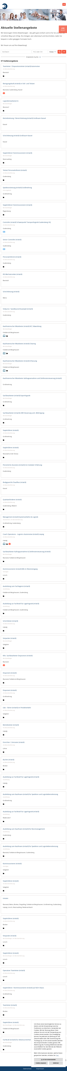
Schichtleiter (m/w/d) (10, 621)
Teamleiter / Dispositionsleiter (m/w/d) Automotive (21, 66)
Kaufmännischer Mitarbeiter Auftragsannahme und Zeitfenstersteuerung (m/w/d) (32, 378)
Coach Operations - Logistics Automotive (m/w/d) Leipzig (23, 534)
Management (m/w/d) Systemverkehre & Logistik (20, 517)
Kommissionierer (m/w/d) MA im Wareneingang (20, 569)
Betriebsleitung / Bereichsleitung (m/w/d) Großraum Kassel (24, 118)
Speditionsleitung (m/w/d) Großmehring (17, 188)
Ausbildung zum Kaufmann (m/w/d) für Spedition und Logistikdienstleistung (30, 794)
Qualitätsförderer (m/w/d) (12, 500)
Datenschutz (27, 1069)
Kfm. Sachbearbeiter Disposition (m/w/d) (17, 656)
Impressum (40, 1069)
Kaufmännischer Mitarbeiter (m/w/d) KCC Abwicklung (22, 326)
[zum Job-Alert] (63, 29)
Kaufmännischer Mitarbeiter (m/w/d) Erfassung (20, 361)
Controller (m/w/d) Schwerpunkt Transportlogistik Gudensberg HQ (27, 222)
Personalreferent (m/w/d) (12, 257)
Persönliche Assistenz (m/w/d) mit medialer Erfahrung (22, 465)
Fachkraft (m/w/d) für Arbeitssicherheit (17, 1040)
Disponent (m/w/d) (9, 673)
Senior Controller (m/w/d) (12, 240)
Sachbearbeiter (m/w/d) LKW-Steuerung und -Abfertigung (23, 413)
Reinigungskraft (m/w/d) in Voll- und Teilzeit (19, 84)
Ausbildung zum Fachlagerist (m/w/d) (16, 586)
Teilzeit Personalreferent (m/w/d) (15, 170)
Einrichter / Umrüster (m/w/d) (13, 742)
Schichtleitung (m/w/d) (11, 292)
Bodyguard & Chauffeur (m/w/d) (14, 482)
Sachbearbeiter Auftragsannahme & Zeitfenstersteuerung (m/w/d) (26, 552)
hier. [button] (57, 1055)
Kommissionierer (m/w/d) (12, 864)
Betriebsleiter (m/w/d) (11, 725)
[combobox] (52, 52)
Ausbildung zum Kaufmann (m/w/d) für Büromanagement (24, 829)
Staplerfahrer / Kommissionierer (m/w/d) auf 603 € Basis (23, 988)
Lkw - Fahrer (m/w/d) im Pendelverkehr (17, 708)
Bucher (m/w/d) (8, 760)
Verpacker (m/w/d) (9, 638)
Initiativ (5, 898)
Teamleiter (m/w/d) (10, 1005)
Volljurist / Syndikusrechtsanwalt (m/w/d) (18, 309)
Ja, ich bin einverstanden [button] (48, 1059)
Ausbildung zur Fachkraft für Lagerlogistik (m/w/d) (21, 604)
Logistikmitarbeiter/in (10, 101)
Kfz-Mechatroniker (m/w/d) (12, 274)
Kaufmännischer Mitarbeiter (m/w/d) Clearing (19, 344)
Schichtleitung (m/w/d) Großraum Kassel (17, 136)
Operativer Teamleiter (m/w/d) (14, 970)
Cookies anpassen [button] (41, 1063)
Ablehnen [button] (56, 1063)
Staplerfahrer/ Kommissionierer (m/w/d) (17, 153)
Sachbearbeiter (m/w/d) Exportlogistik (16, 395)
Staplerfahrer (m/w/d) (10, 430)
